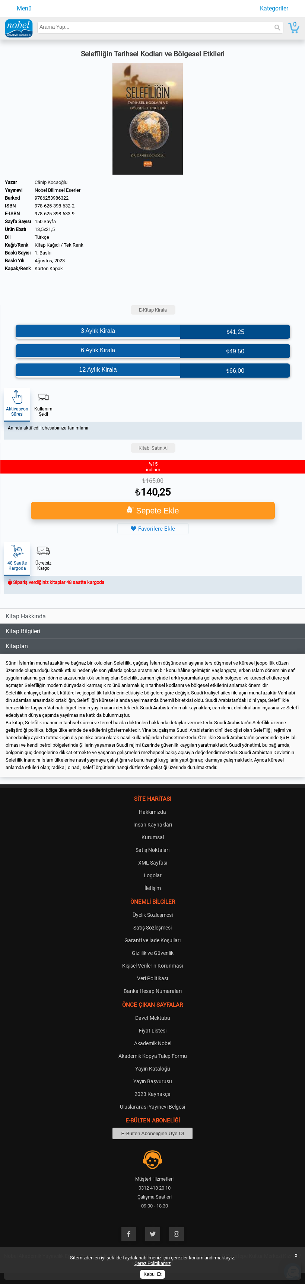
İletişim (152, 888)
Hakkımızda (152, 812)
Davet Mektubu (152, 1018)
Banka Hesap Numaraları (153, 991)
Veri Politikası (152, 978)
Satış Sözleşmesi (152, 928)
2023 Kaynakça (152, 1094)
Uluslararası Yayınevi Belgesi (152, 1107)
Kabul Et (153, 1274)
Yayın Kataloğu (152, 1069)
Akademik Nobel (152, 1043)
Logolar (153, 875)
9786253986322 (52, 198)
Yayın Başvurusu (152, 1081)
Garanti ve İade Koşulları (152, 940)
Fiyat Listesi (152, 1031)
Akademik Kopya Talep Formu (152, 1056)
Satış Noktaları (152, 850)
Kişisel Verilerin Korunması (152, 966)
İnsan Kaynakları (152, 825)
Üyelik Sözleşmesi (153, 915)
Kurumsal (153, 837)
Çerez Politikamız (152, 1263)
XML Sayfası (152, 863)
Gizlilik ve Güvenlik (153, 953)
